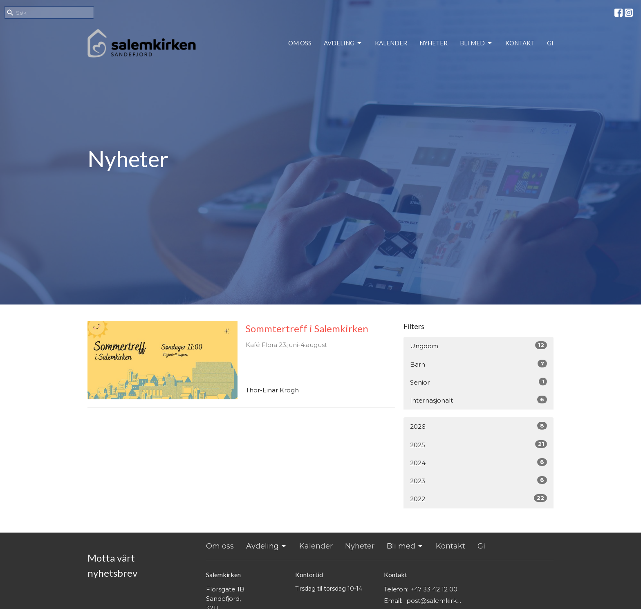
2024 (478, 462)
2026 (478, 426)
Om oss (300, 43)
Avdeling (343, 43)
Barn (478, 364)
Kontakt (520, 43)
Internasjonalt (478, 400)
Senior (478, 382)
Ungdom (478, 345)
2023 (478, 480)
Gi (550, 43)
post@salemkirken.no (435, 601)
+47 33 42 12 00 (433, 589)
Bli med (476, 43)
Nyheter (433, 43)
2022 (478, 498)
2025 (478, 444)
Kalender (391, 43)
